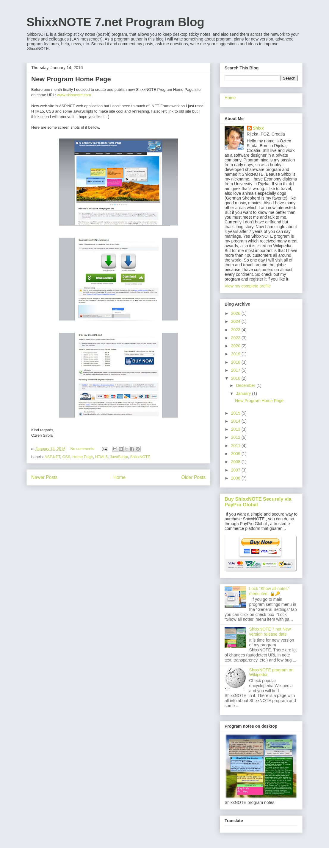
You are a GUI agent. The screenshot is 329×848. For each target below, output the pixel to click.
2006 (236, 478)
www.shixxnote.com (74, 95)
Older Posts (193, 477)
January (244, 393)
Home (119, 477)
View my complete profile (248, 286)
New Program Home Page (71, 79)
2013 (236, 429)
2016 (236, 378)
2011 (236, 445)
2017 (236, 370)
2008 (236, 461)
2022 (236, 337)
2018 (236, 362)
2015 (236, 413)
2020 (236, 345)
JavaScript (119, 457)
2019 (236, 353)
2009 (236, 453)
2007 (236, 470)
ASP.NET (52, 457)
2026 (236, 313)
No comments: (83, 448)
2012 (236, 437)
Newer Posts (44, 477)
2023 (236, 329)
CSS (66, 457)
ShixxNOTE (140, 457)
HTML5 (101, 457)
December (246, 385)
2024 (236, 321)
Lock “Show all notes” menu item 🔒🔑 (269, 591)
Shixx (258, 128)
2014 (236, 421)
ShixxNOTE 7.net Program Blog (115, 22)
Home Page (83, 457)
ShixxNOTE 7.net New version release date (270, 632)
